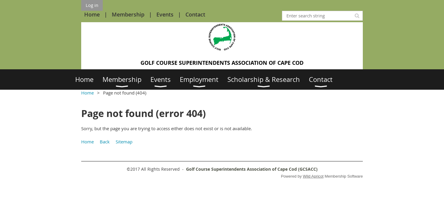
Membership (128, 14)
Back (105, 142)
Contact (195, 14)
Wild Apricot (313, 176)
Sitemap (124, 142)
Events (164, 14)
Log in (92, 5)
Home (92, 14)
